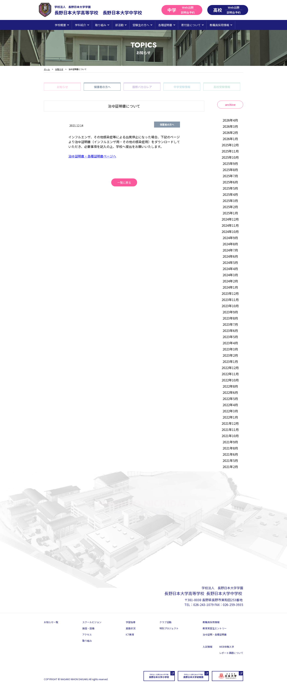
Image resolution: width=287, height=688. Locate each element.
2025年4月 (230, 194)
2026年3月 (230, 126)
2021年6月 (230, 454)
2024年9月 (230, 237)
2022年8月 (230, 386)
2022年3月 (230, 411)
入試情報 (207, 646)
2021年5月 (230, 460)
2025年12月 (230, 145)
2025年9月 (230, 163)
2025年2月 (230, 206)
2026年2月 (230, 132)
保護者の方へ (102, 87)
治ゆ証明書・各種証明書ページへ (92, 156)
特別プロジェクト (169, 628)
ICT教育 (130, 634)
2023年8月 (230, 318)
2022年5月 (230, 398)
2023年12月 (230, 293)
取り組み (87, 640)
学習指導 (130, 622)
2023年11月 (230, 299)
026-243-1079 (203, 604)
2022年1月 (230, 417)
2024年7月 (230, 250)
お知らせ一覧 (51, 622)
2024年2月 (230, 281)
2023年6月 (230, 330)
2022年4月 (230, 404)
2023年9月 (230, 312)
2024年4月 (230, 268)
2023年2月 (230, 355)
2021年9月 (230, 442)
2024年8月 (230, 244)
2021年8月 (230, 448)
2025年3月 (230, 200)
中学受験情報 (182, 87)
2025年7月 (230, 175)
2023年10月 (230, 305)
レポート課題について (231, 652)
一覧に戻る (124, 182)
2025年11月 (230, 151)
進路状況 (130, 628)
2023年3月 (230, 349)
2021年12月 (230, 423)
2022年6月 (230, 392)
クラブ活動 (165, 622)
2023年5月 (230, 336)
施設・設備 (88, 628)
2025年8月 (230, 169)
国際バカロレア (142, 87)
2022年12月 (230, 367)
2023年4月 (230, 343)
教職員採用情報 (211, 622)
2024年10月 (230, 231)
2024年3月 (230, 274)
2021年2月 (230, 466)
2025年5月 (230, 188)
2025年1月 (230, 213)
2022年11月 (230, 373)
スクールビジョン (91, 622)
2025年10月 (230, 157)
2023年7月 (230, 324)
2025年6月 (230, 182)
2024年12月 (230, 219)
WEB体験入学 (226, 646)
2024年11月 (230, 225)
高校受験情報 (221, 87)
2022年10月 (230, 380)
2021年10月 (230, 435)
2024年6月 (230, 256)
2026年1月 (230, 138)
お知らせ (62, 87)
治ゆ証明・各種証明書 (215, 634)
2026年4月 (230, 120)
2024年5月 (230, 262)
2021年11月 (230, 429)
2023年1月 (230, 361)
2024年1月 (230, 287)
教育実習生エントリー (215, 628)
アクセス (87, 634)
